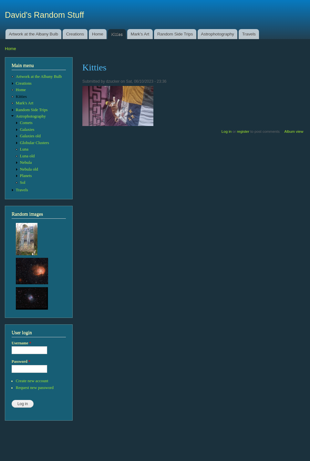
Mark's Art (140, 34)
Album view (294, 131)
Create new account (32, 381)
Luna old (27, 156)
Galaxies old (30, 136)
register (243, 131)
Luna (24, 149)
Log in (227, 131)
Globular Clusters (34, 143)
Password (21, 361)
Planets (26, 175)
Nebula (26, 162)
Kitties (117, 34)
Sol (23, 182)
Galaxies (27, 129)
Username (21, 343)
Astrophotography (217, 34)
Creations (75, 34)
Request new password (35, 387)
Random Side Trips (175, 34)
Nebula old (29, 169)
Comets (26, 122)
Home (97, 34)
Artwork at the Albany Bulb (33, 34)
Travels (249, 34)
